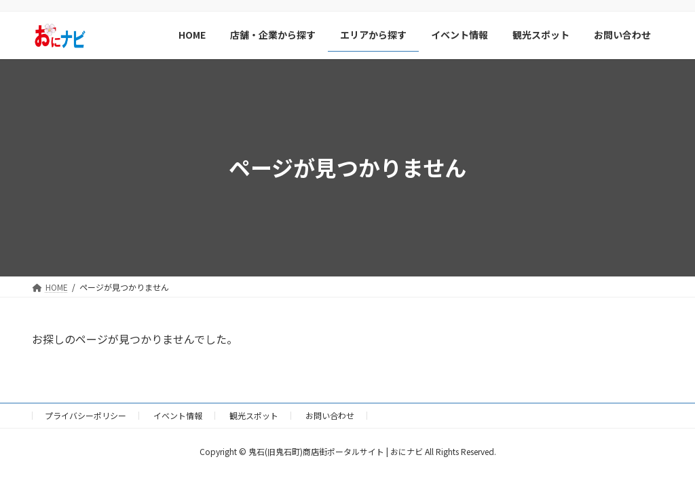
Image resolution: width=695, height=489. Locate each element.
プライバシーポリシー (85, 415)
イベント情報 (177, 415)
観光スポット (253, 415)
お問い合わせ (329, 415)
